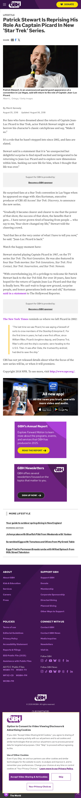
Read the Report (32, 450)
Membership (47, 589)
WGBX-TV (21, 670)
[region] (40, 752)
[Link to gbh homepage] (15, 4)
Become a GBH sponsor (40, 182)
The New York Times (15, 319)
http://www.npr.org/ (62, 371)
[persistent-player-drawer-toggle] (78, 794)
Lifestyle (9, 15)
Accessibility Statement (15, 644)
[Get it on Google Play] (61, 409)
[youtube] (50, 660)
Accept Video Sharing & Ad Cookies (29, 776)
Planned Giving (48, 606)
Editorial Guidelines (13, 633)
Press (6, 600)
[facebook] (63, 660)
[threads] (59, 660)
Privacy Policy (10, 638)
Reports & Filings (12, 650)
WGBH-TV (8, 670)
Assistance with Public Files (17, 661)
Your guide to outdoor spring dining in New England (33, 523)
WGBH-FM (21, 675)
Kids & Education (12, 583)
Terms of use (9, 627)
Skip (61, 776)
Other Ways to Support (52, 611)
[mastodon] (59, 671)
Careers (7, 594)
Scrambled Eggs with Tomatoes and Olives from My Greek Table (40, 542)
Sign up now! (29, 495)
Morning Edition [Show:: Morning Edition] (14, 528)
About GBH (9, 577)
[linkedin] (67, 660)
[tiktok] (46, 660)
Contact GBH (47, 627)
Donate (67, 4)
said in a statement (14, 293)
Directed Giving (49, 600)
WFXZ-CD (8, 675)
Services (7, 589)
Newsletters (47, 644)
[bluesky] (54, 660)
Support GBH (47, 577)
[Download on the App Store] (45, 409)
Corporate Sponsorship (53, 594)
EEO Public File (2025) (14, 655)
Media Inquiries (48, 638)
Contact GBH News (50, 633)
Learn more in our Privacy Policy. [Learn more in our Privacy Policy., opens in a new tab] (56, 768)
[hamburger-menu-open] (6, 5)
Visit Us (44, 650)
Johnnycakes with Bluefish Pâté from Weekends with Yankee (38, 534)
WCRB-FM (8, 681)
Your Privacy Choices (40, 786)
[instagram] (42, 660)
